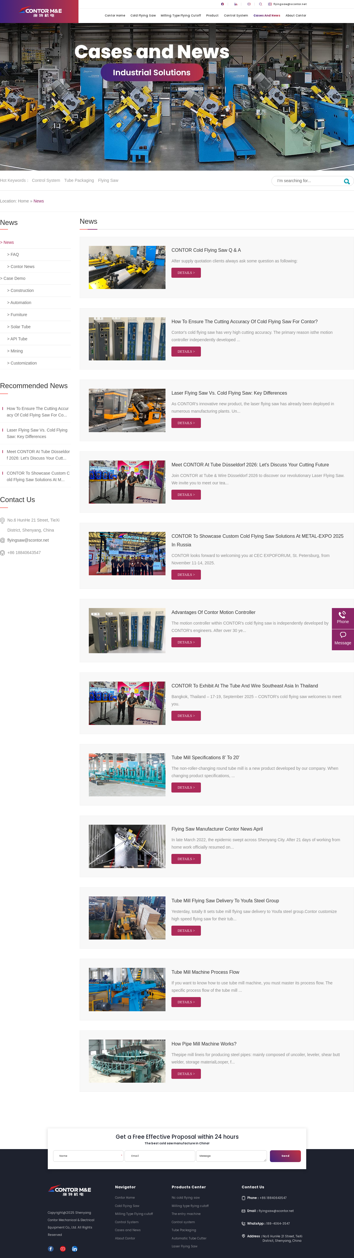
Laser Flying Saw (184, 1246)
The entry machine (186, 1214)
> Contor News (21, 266)
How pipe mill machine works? (203, 1043)
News (39, 201)
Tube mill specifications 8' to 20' (205, 757)
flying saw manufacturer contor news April (217, 828)
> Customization (22, 363)
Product (212, 15)
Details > (186, 273)
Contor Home (115, 15)
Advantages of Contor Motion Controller (213, 612)
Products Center (189, 1187)
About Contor (296, 15)
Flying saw (108, 180)
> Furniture (17, 314)
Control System (236, 15)
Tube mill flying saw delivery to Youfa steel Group (225, 900)
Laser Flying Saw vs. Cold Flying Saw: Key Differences (229, 393)
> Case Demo (12, 278)
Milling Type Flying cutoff (181, 15)
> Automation (19, 302)
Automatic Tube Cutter (189, 1238)
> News (7, 242)
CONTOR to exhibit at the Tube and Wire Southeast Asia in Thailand (244, 685)
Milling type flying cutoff (190, 1206)
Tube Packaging (79, 180)
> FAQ (13, 254)
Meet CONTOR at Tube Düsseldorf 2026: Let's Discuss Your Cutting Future (250, 464)
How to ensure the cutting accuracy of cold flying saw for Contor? (244, 321)
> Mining (15, 351)
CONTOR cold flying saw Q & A (206, 250)
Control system (46, 180)
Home (23, 201)
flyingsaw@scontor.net (287, 4)
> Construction (20, 290)
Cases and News (266, 15)
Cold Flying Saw (143, 15)
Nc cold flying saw (186, 1197)
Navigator (125, 1187)
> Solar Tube (19, 326)
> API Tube (17, 338)
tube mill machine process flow (205, 972)
